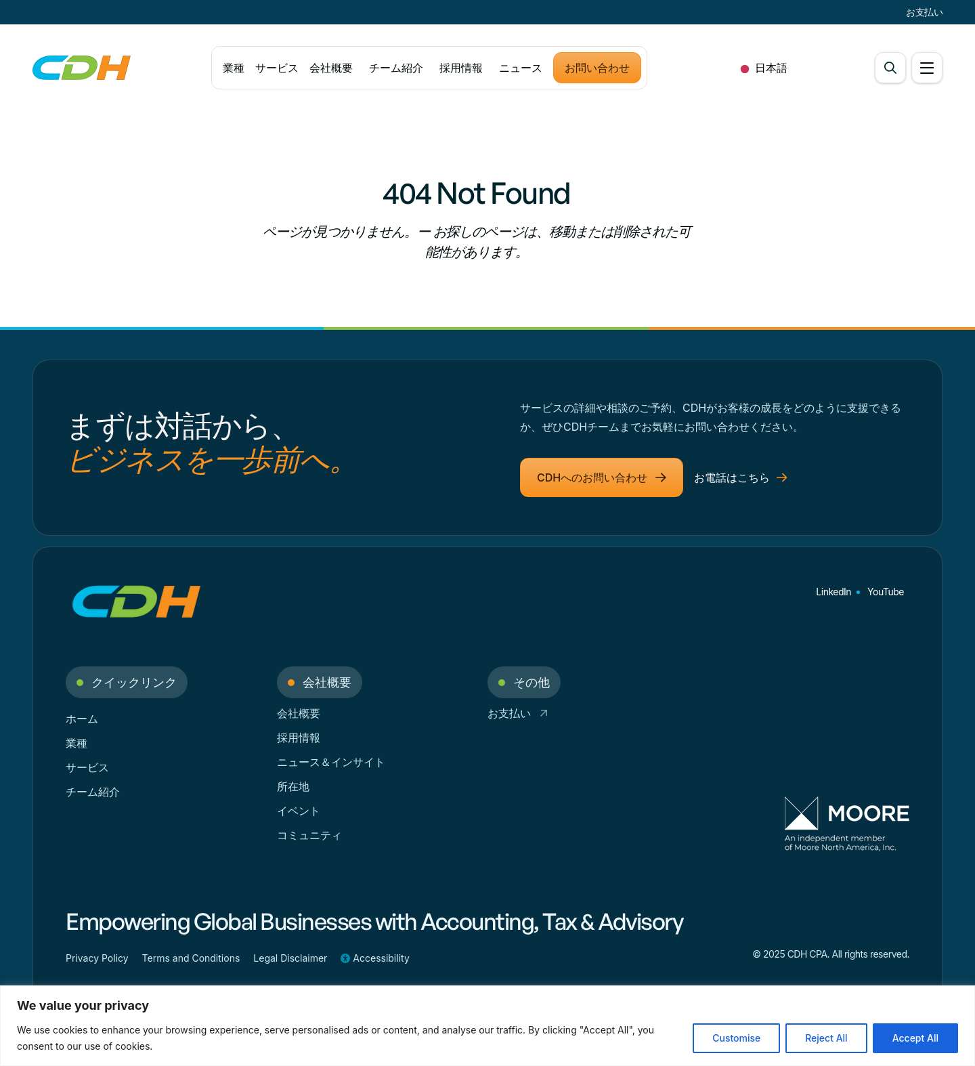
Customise (736, 1038)
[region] (487, 1025)
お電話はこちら (740, 477)
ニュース (520, 67)
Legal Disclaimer (290, 958)
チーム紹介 (396, 67)
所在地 (293, 786)
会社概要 (331, 67)
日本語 (761, 67)
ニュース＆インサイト (331, 762)
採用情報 (461, 67)
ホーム (82, 718)
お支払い (924, 12)
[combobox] (761, 67)
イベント (298, 810)
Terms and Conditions (191, 958)
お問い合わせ (597, 67)
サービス (276, 67)
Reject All (826, 1038)
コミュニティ (309, 835)
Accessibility (375, 958)
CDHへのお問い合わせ (601, 477)
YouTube (885, 591)
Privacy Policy (97, 958)
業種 (233, 67)
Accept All (915, 1038)
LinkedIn (833, 591)
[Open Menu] (926, 67)
